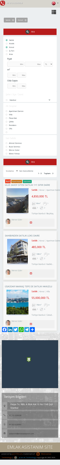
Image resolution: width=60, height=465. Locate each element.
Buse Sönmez (13, 146)
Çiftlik (10, 121)
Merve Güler (13, 150)
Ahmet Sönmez (14, 143)
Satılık (10, 40)
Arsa (9, 54)
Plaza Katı (11, 118)
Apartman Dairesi (14, 111)
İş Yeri (10, 51)
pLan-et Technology (25, 457)
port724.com (17, 454)
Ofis (9, 128)
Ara (30, 32)
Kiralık (10, 43)
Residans (11, 125)
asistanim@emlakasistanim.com (18, 433)
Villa (9, 114)
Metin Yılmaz (13, 153)
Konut (10, 47)
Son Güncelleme (24, 171)
